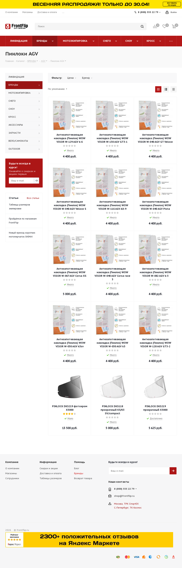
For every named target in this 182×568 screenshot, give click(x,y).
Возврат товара (83, 478)
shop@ (118, 495)
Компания (11, 462)
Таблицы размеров (51, 478)
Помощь (79, 462)
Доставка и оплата (50, 473)
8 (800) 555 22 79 (148, 12)
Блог (76, 468)
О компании (12, 468)
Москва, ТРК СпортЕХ (126, 503)
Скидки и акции (49, 468)
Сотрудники (12, 478)
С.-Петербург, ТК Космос (128, 507)
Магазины (11, 473)
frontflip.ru (128, 495)
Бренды (78, 473)
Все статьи (33, 198)
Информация (48, 462)
